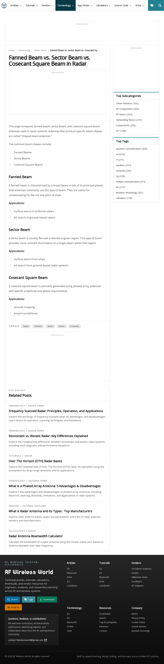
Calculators (17, 531)
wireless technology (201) (129, 192)
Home (12, 50)
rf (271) (120, 159)
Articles (71, 563)
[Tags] (152, 5)
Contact (103, 630)
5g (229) (120, 176)
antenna (38, 326)
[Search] (160, 5)
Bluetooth (72, 572)
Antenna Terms (37, 481)
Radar (28, 456)
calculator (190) (124, 198)
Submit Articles (139, 626)
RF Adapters (138, 585)
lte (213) (120, 187)
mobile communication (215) (130, 181)
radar (25, 326)
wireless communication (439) (131, 148)
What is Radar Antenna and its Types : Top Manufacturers (50, 511)
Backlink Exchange (141, 630)
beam (50, 326)
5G (68, 568)
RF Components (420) (127, 108)
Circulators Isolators (141, 568)
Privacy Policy (138, 618)
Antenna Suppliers (34, 506)
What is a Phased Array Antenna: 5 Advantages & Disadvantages (55, 486)
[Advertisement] (82, 32)
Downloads (105, 613)
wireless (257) (123, 165)
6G (100, 572)
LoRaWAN (72, 585)
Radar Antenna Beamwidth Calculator (36, 536)
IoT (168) (121, 130)
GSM (69, 577)
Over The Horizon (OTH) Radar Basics (35, 461)
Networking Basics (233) (129, 119)
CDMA (70, 626)
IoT (68, 581)
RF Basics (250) (124, 114)
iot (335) (120, 154)
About (135, 613)
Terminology (24, 50)
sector (61, 326)
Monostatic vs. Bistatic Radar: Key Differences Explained (48, 436)
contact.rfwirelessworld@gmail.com (27, 640)
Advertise (103, 626)
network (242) (123, 170)
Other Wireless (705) (127, 103)
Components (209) (126, 125)
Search (102, 618)
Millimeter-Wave (140, 577)
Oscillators (137, 581)
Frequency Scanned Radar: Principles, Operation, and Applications (56, 411)
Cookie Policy (138, 622)
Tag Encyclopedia (107, 622)
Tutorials (15, 456)
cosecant (75, 326)
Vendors (14, 506)
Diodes (135, 572)
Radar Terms (40, 50)
